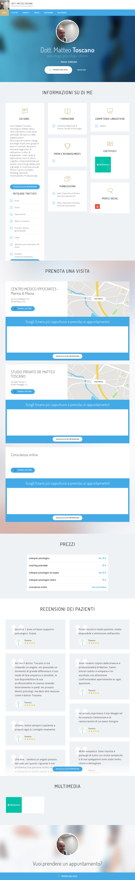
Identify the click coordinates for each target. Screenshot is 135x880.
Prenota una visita (67, 876)
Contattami (81, 70)
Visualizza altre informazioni (25, 187)
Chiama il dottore (23, 308)
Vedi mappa (98, 299)
